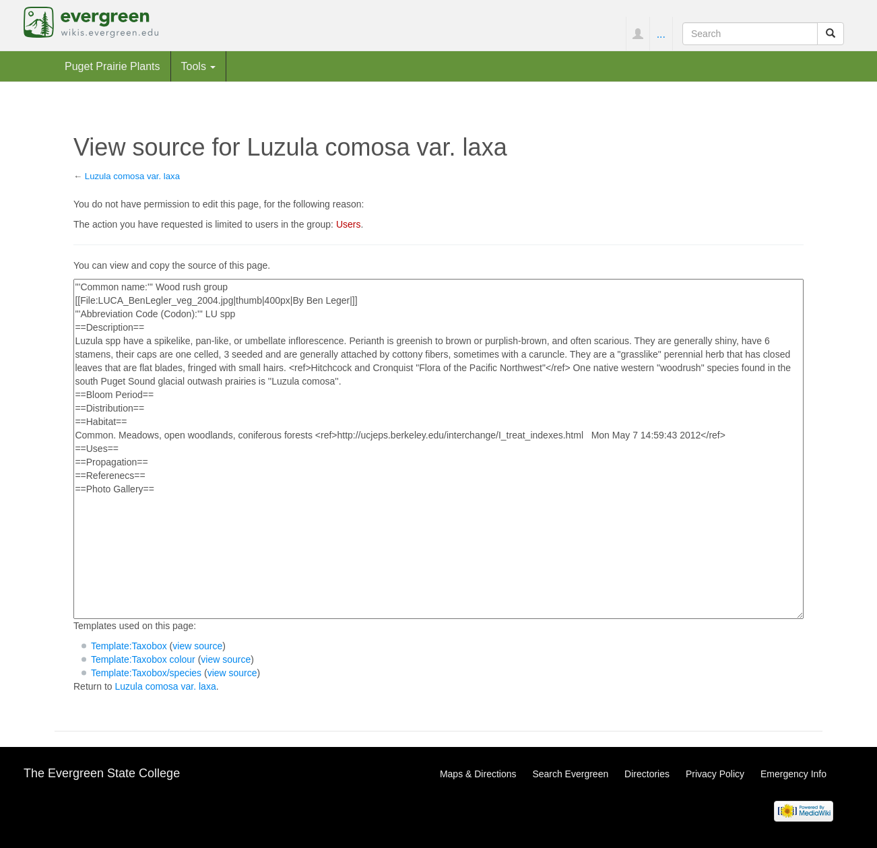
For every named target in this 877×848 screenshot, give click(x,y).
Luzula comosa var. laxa (132, 176)
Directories (647, 774)
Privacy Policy (715, 774)
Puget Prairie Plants (112, 66)
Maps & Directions (478, 774)
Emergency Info (793, 774)
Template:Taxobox (129, 646)
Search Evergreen (570, 774)
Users (348, 224)
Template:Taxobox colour (143, 659)
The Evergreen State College (102, 773)
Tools (198, 66)
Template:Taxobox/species (146, 672)
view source (197, 646)
